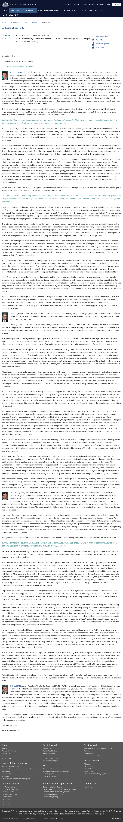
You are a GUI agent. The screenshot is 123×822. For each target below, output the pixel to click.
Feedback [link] (53, 819)
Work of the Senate (9, 751)
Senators (5, 756)
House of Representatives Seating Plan (16, 779)
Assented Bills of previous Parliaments (57, 771)
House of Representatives (11, 766)
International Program (50, 761)
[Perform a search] (119, 4)
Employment (7, 797)
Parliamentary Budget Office (53, 794)
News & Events (70, 10)
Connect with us (89, 753)
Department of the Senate (52, 787)
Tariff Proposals (48, 774)
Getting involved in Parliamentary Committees (100, 748)
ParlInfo (92, 4)
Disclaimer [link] (44, 819)
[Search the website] (116, 4)
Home (5, 10)
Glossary (6, 801)
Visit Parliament (10, 15)
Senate (4, 748)
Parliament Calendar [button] (72, 4)
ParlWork (100, 4)
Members (5, 776)
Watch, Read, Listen (50, 751)
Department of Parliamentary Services (56, 792)
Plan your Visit (89, 771)
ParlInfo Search (8, 792)
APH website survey (10, 794)
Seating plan (6, 758)
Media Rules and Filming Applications (97, 774)
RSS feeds (6, 804)
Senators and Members (48, 10)
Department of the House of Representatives (59, 789)
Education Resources (50, 756)
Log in (108, 4)
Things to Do (88, 766)
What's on (87, 764)
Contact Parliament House (93, 756)
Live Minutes (6, 774)
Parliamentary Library (50, 758)
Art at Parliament (90, 769)
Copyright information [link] (29, 819)
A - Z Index (6, 799)
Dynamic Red (6, 753)
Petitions (87, 751)
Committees (87, 787)
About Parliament (90, 10)
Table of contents (13, 27)
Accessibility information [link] (10, 819)
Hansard (34, 22)
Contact (84, 4)
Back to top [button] (116, 819)
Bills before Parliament (51, 769)
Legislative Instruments (51, 776)
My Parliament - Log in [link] (10, 787)
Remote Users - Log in (10, 789)
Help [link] (61, 819)
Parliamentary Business (22, 10)
